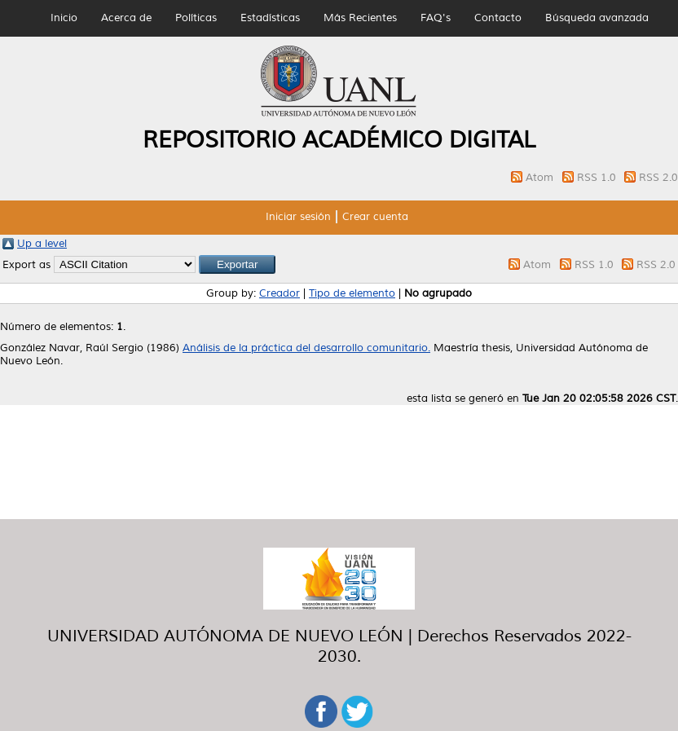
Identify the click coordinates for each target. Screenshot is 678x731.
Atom (541, 177)
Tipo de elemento (352, 293)
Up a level (42, 243)
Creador (279, 293)
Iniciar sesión (298, 216)
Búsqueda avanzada (597, 17)
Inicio (64, 17)
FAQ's (435, 17)
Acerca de (126, 17)
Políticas (196, 17)
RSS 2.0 (658, 177)
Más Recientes (360, 17)
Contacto (498, 17)
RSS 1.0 (598, 177)
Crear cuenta (375, 216)
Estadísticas (270, 17)
